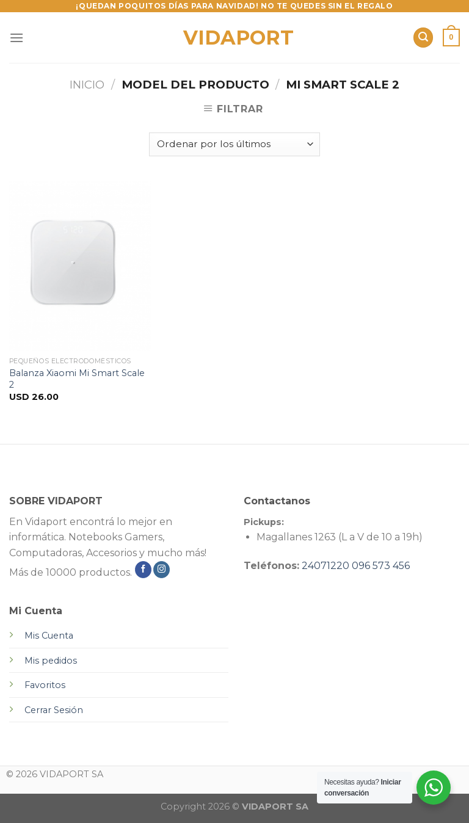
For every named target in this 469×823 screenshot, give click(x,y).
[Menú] (16, 38)
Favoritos (44, 685)
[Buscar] (423, 37)
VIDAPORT (234, 38)
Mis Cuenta (48, 635)
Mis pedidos (50, 660)
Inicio (87, 85)
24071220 (325, 565)
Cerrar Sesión (53, 710)
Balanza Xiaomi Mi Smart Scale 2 (77, 379)
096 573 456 (381, 565)
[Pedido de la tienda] (234, 144)
